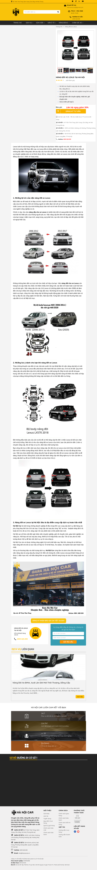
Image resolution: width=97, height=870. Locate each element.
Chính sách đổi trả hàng (64, 823)
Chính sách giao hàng (64, 814)
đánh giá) (70, 80)
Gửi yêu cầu (68, 642)
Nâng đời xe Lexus (71, 27)
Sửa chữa (39, 23)
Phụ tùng (17, 27)
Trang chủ (17, 23)
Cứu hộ (49, 27)
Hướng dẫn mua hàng (64, 831)
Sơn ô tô (51, 23)
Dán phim (28, 27)
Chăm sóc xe (77, 23)
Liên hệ (46, 816)
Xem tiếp (80, 697)
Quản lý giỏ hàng (49, 825)
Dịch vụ (29, 23)
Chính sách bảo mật (49, 829)
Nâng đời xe (63, 23)
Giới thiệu (47, 813)
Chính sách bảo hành (49, 833)
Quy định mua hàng (48, 822)
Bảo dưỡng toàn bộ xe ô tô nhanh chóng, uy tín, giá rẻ (39, 683)
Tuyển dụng (47, 818)
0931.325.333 (67, 139)
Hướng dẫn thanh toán (64, 835)
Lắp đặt (39, 27)
